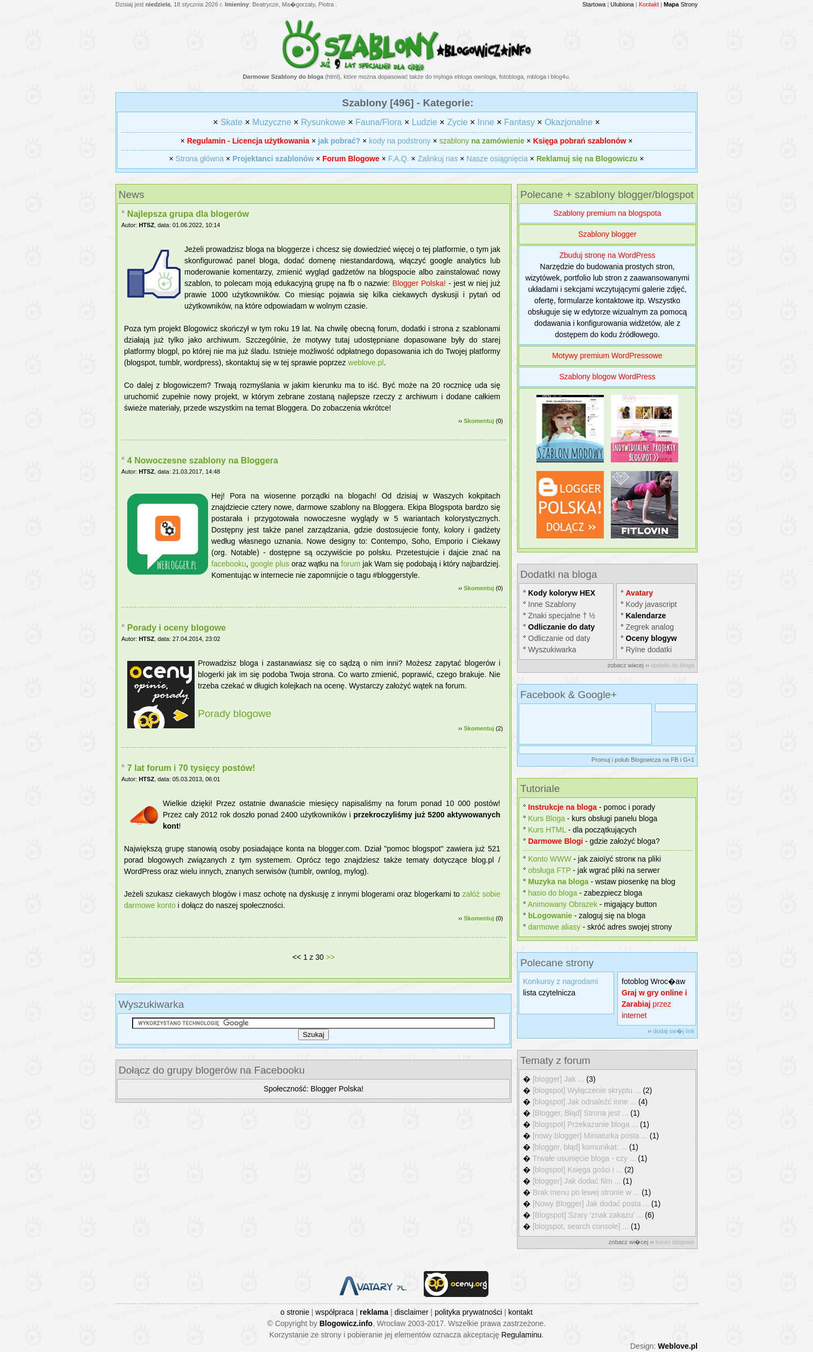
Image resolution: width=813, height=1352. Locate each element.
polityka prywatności (468, 1312)
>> (330, 957)
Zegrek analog (650, 627)
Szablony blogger (607, 234)
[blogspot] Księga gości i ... (578, 1169)
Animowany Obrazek (562, 904)
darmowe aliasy (554, 927)
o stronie (294, 1312)
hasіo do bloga (552, 893)
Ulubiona (621, 4)
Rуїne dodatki (649, 649)
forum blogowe (675, 1242)
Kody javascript (651, 604)
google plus (270, 563)
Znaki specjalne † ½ (562, 615)
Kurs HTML (547, 829)
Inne (486, 122)
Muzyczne (271, 122)
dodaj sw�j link (673, 1031)
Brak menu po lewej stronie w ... (586, 1192)
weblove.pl (366, 362)
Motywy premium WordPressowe (607, 355)
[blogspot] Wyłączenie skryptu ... (587, 1090)
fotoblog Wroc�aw (653, 981)
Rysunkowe (323, 122)
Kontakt (649, 4)
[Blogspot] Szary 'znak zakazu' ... (588, 1215)
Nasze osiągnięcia (497, 158)
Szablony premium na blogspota (607, 213)
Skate (232, 122)
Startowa (593, 4)
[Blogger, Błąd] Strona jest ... (580, 1113)
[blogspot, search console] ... (581, 1226)
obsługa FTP (549, 870)
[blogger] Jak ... (558, 1079)
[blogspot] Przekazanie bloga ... (585, 1124)
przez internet (654, 1004)
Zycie (457, 122)
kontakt (520, 1312)
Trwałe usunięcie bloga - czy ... (584, 1158)
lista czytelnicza (549, 992)
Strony (681, 4)
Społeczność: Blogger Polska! (313, 1088)
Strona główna (200, 158)
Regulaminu (521, 1334)
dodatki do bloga (672, 665)
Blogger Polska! (419, 283)
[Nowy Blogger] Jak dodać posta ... (591, 1203)
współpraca (334, 1312)
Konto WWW (549, 859)
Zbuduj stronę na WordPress (608, 255)
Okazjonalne (568, 122)
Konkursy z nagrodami (560, 981)
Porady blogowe (234, 713)
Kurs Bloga (546, 818)
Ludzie (424, 122)
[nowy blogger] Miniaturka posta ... (590, 1135)
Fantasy (519, 122)
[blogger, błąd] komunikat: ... (580, 1147)
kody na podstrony (399, 140)
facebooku (228, 563)
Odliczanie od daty (559, 638)
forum (351, 563)
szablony (482, 140)
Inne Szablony (552, 604)
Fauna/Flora (378, 122)
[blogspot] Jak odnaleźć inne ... (584, 1101)
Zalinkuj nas (438, 158)
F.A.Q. (398, 158)
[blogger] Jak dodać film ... (577, 1181)
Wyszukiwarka (552, 649)
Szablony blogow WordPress (607, 376)
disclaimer (412, 1312)
